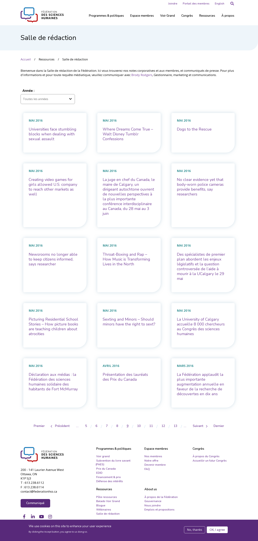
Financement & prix (108, 477)
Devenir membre (155, 465)
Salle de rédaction (108, 514)
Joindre (172, 3)
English (219, 3)
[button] (232, 3)
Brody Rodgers (141, 75)
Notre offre (151, 460)
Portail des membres (196, 3)
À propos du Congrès (206, 456)
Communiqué (35, 503)
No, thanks (194, 530)
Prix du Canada (106, 468)
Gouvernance (152, 501)
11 (152, 426)
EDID (99, 473)
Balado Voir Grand (108, 501)
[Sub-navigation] (106, 18)
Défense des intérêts (109, 481)
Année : (28, 90)
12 (165, 426)
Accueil (26, 59)
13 (177, 426)
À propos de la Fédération (161, 497)
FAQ (147, 469)
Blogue (100, 505)
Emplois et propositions (159, 509)
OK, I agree (217, 530)
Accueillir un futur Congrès (210, 460)
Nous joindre (152, 505)
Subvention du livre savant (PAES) (112, 462)
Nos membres (153, 456)
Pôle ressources (106, 497)
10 (140, 426)
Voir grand (103, 456)
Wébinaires (103, 509)
